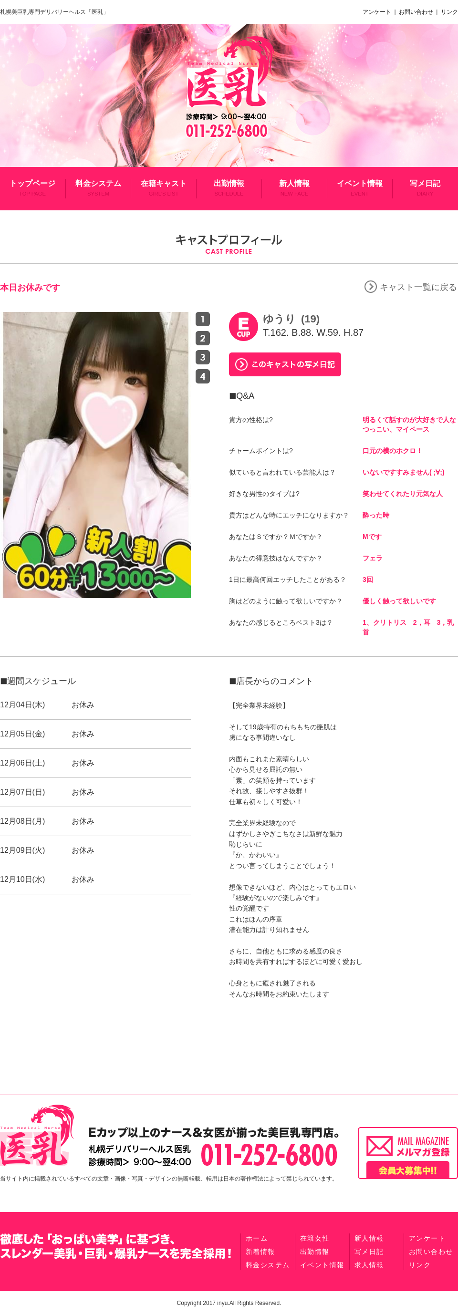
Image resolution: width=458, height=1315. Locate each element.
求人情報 (369, 1265)
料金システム (98, 188)
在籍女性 (315, 1238)
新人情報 (294, 188)
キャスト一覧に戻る (410, 286)
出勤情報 (229, 188)
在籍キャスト (164, 188)
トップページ (32, 188)
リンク (448, 12)
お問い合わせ (416, 12)
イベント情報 (360, 188)
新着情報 (260, 1251)
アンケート (378, 12)
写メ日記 (425, 188)
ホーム (257, 1238)
